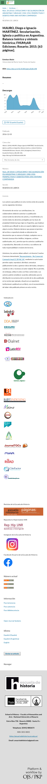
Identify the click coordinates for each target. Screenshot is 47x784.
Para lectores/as (9, 603)
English (6, 642)
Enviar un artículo (12, 654)
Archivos (12, 8)
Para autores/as (9, 607)
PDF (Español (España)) (14, 122)
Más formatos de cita (11, 160)
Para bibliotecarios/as (11, 610)
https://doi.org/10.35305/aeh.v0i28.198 (22, 69)
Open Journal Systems (12, 621)
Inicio (4, 8)
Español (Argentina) (11, 639)
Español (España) (10, 635)
